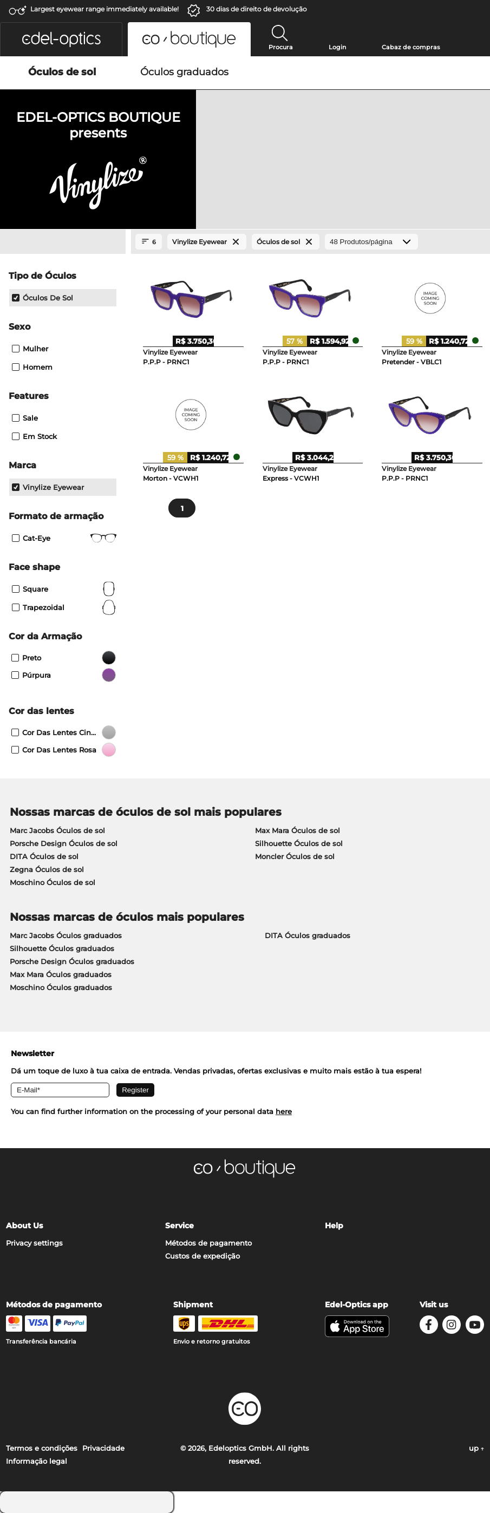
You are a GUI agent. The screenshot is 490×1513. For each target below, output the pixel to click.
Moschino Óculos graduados (61, 987)
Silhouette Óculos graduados (62, 948)
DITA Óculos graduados (307, 935)
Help (334, 1225)
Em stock (34, 436)
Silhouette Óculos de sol (299, 843)
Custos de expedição (202, 1256)
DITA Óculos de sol (44, 856)
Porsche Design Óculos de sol (63, 843)
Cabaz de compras (411, 47)
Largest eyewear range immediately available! (104, 9)
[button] (61, 39)
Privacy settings (34, 1243)
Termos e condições (41, 1448)
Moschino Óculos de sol (52, 882)
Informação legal (36, 1461)
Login (337, 47)
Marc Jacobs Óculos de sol (57, 830)
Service (179, 1225)
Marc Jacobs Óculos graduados (66, 935)
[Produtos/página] (371, 242)
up (476, 1448)
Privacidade (103, 1448)
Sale (25, 418)
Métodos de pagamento (208, 1243)
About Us (24, 1225)
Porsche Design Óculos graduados (72, 961)
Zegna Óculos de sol (47, 869)
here (284, 1111)
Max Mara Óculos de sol (297, 830)
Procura (281, 47)
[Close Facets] (63, 242)
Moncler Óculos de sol (295, 856)
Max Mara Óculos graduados (61, 974)
